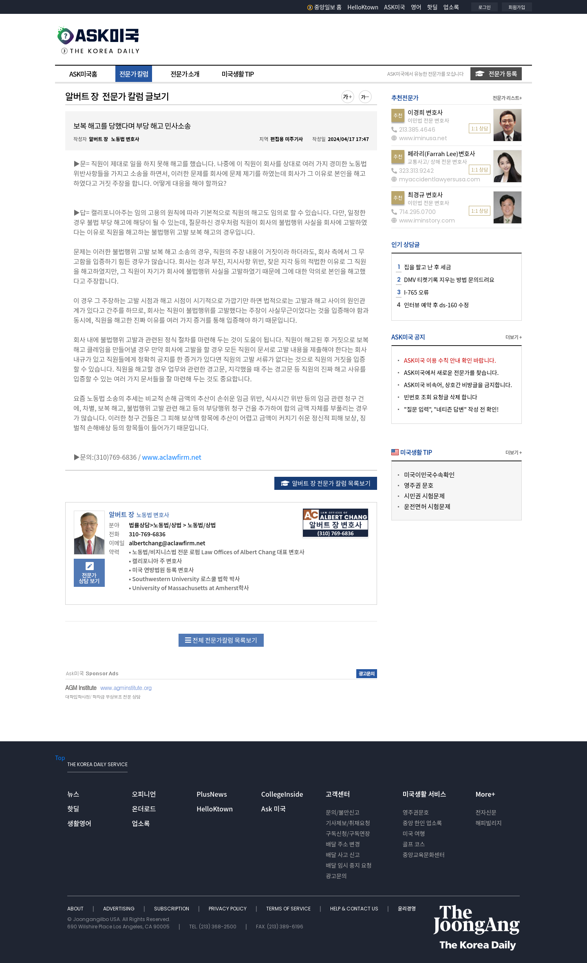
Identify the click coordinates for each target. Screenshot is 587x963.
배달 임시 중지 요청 (348, 865)
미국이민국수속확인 (429, 474)
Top (60, 758)
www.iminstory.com (423, 220)
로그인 (484, 7)
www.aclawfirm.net (171, 457)
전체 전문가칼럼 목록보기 (221, 640)
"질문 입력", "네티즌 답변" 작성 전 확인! (451, 409)
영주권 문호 (418, 485)
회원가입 (517, 7)
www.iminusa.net (419, 138)
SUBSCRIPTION (172, 908)
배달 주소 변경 (343, 844)
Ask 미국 (273, 808)
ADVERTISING (119, 908)
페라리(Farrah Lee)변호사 (441, 153)
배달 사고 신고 (343, 855)
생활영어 (79, 823)
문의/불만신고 (343, 812)
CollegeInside (282, 794)
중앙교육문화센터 (424, 855)
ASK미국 (394, 7)
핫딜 (432, 7)
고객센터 (338, 794)
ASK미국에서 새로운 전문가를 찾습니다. (451, 372)
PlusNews (211, 794)
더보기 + (513, 336)
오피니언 (144, 794)
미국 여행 (414, 833)
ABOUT (76, 908)
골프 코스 (414, 844)
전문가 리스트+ (507, 97)
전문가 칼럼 (133, 74)
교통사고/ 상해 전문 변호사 (437, 161)
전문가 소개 (184, 74)
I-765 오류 (416, 292)
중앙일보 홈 (324, 7)
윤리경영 (407, 908)
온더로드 (144, 808)
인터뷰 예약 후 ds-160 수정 (436, 305)
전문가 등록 (496, 73)
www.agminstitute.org (126, 687)
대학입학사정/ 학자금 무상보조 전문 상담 (102, 697)
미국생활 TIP (238, 74)
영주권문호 (416, 812)
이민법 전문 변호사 (428, 120)
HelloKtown (362, 7)
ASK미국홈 (83, 74)
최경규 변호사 (425, 194)
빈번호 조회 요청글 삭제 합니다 (440, 397)
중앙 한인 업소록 (422, 823)
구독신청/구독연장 (348, 833)
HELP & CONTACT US (355, 908)
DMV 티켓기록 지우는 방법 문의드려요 (449, 279)
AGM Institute (80, 687)
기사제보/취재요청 (348, 823)
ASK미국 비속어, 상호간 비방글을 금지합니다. (458, 385)
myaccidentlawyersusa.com (435, 179)
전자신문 (486, 812)
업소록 (451, 7)
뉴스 (73, 794)
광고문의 (336, 876)
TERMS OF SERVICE (289, 908)
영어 (416, 7)
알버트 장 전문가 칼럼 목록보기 (326, 483)
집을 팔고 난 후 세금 (427, 267)
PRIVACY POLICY (228, 908)
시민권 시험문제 (424, 495)
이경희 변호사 (425, 112)
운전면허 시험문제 (427, 506)
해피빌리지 (488, 823)
